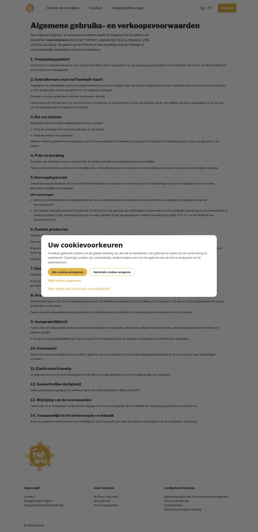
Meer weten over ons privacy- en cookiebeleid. (79, 288)
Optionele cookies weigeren (112, 272)
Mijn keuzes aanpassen (64, 281)
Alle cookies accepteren (67, 272)
